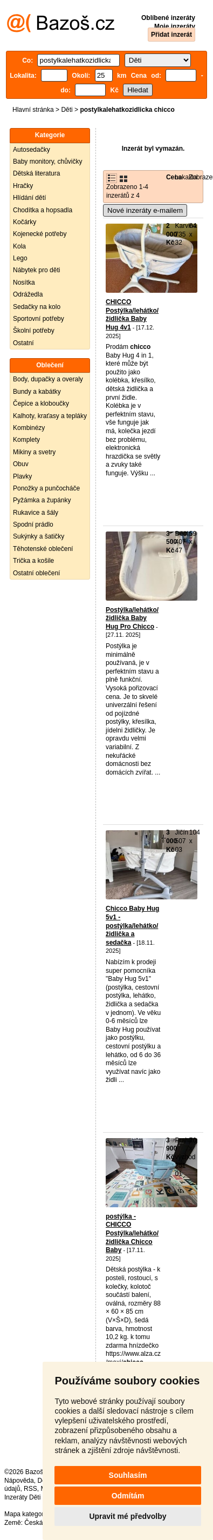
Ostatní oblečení (36, 573)
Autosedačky (31, 149)
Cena (174, 177)
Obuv (21, 464)
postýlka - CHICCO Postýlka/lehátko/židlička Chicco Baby (132, 1233)
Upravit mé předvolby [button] (127, 1516)
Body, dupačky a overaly (48, 379)
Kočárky (24, 222)
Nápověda (19, 1480)
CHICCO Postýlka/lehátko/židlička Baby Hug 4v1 (132, 314)
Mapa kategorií (25, 1514)
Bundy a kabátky (37, 391)
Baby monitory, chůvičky (48, 161)
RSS (30, 1488)
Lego (20, 258)
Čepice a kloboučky (41, 403)
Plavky (22, 476)
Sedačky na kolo (36, 307)
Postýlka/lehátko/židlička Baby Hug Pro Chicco (132, 618)
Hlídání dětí (29, 197)
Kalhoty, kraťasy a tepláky (50, 416)
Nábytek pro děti (36, 270)
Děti (66, 109)
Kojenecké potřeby (39, 234)
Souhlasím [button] (128, 1475)
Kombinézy (29, 428)
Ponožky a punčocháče (46, 488)
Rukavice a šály (35, 512)
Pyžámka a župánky (42, 500)
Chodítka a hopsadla (42, 210)
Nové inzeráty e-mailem (145, 210)
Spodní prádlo (33, 524)
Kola (19, 246)
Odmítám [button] (128, 1495)
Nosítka (24, 282)
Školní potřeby (33, 330)
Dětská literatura (36, 173)
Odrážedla (28, 294)
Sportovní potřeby (38, 318)
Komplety (26, 439)
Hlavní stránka (33, 109)
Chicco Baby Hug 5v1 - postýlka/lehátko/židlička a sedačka (132, 925)
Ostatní (23, 343)
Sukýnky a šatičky (38, 536)
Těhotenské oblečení (43, 549)
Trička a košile (33, 560)
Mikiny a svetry (34, 452)
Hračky (23, 186)
